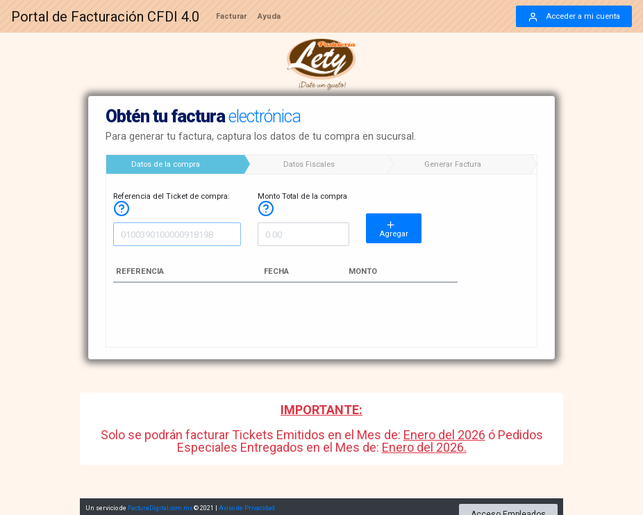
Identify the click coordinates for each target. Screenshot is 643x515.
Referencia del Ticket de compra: (171, 203)
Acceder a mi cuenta (574, 17)
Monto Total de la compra (302, 203)
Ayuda (269, 16)
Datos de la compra (165, 164)
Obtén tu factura (203, 116)
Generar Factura (452, 164)
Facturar (231, 16)
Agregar (393, 229)
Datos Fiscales (309, 164)
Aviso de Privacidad (247, 505)
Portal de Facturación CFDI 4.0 (105, 16)
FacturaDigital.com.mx (160, 505)
